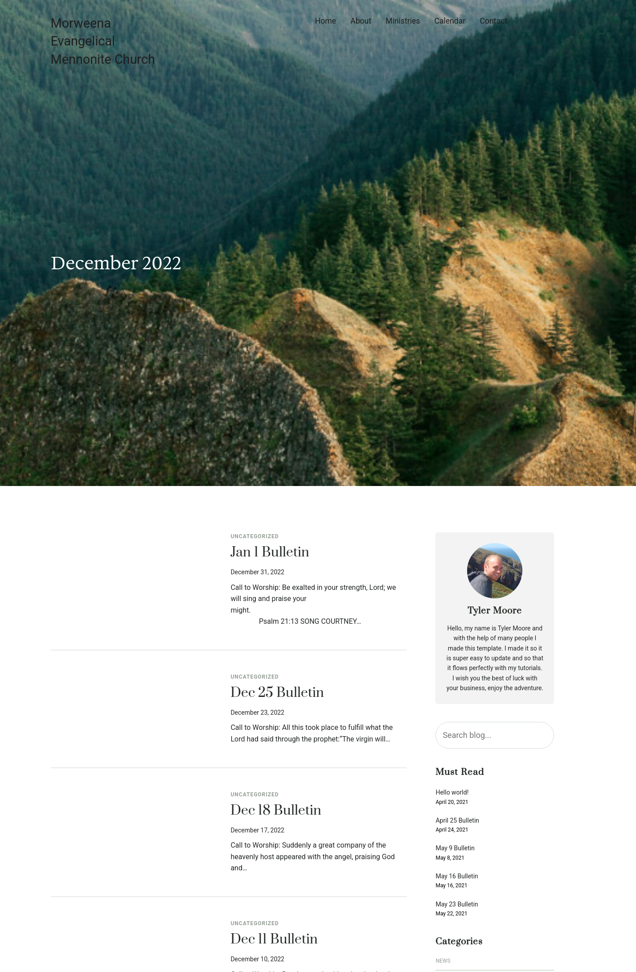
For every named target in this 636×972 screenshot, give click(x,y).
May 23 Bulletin (456, 904)
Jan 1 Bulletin (269, 552)
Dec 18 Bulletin (275, 811)
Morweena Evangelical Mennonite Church (103, 41)
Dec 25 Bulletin (277, 693)
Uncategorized (254, 536)
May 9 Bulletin (455, 848)
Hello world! (451, 792)
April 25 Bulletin (457, 820)
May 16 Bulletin (456, 876)
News (442, 961)
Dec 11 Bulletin (274, 939)
